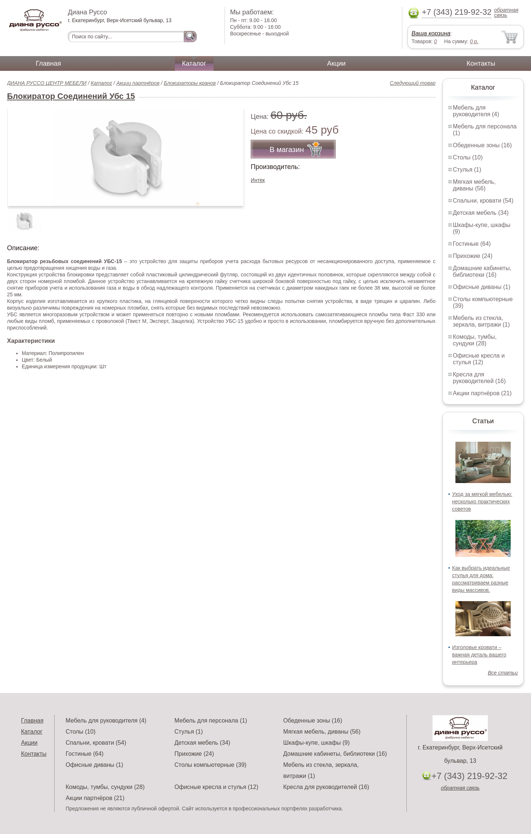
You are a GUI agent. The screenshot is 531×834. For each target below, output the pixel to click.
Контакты (480, 63)
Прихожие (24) (472, 256)
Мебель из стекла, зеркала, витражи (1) (481, 321)
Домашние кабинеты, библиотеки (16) (482, 271)
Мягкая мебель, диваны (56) (474, 185)
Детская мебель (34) (481, 213)
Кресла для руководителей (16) (479, 377)
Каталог (194, 63)
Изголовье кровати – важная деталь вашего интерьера (479, 654)
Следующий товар (412, 83)
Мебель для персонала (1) (210, 720)
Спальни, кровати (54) (483, 200)
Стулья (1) (467, 169)
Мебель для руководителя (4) (476, 110)
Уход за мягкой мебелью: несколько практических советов (482, 501)
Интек (258, 180)
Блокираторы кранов (190, 83)
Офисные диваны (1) (481, 287)
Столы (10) (468, 157)
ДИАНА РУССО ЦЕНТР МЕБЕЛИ (47, 83)
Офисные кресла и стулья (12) (479, 358)
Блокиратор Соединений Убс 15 (71, 96)
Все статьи (503, 673)
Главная (48, 63)
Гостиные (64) (472, 244)
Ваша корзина (431, 33)
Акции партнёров (138, 83)
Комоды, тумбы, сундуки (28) (475, 340)
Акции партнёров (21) (482, 393)
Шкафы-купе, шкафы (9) (316, 743)
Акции (336, 63)
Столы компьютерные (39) (210, 765)
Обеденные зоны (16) (482, 145)
